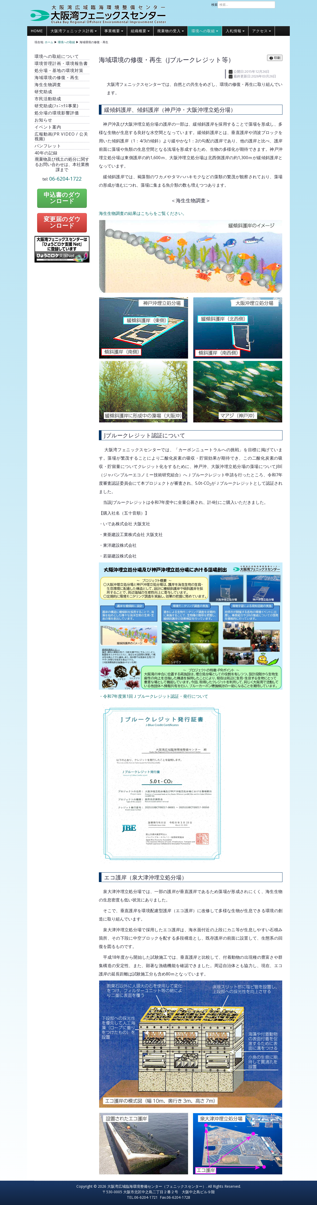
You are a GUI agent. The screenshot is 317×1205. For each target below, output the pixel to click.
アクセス (261, 31)
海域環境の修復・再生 (57, 77)
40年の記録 (46, 153)
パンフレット (48, 146)
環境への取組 (204, 31)
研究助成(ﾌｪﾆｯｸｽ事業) (56, 106)
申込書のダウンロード (62, 198)
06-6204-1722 (65, 178)
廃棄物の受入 (170, 31)
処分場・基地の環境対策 (59, 70)
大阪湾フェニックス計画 (73, 31)
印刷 (274, 57)
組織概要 (140, 31)
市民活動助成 (48, 99)
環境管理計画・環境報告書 (61, 63)
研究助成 (43, 91)
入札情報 (235, 31)
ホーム (49, 42)
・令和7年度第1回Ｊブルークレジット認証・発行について (153, 696)
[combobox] (246, 4)
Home (37, 31)
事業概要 (113, 31)
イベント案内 (48, 127)
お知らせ (43, 120)
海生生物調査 (48, 84)
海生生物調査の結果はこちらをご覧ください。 (143, 213)
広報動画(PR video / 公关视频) (61, 136)
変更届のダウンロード (62, 222)
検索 (214, 4)
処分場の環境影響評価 (57, 113)
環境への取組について (57, 56)
